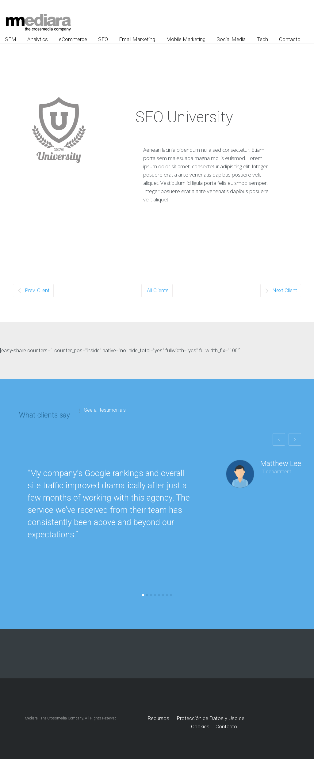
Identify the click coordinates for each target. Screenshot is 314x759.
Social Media (231, 39)
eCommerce (73, 39)
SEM (10, 39)
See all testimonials (105, 410)
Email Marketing (137, 39)
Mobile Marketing (185, 39)
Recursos (158, 718)
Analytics (37, 39)
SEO (103, 39)
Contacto (290, 39)
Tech (262, 39)
